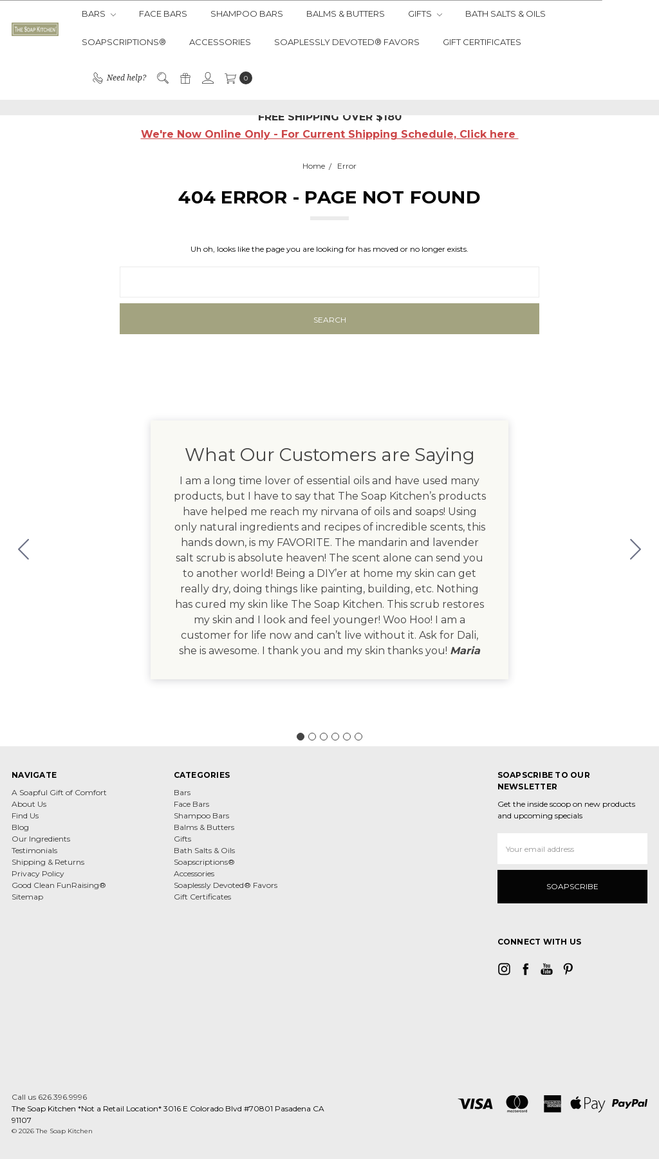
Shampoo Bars (246, 13)
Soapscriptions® (124, 42)
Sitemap (27, 896)
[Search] (162, 77)
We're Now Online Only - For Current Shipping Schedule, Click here (330, 134)
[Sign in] (207, 77)
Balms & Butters (345, 13)
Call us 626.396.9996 (49, 1097)
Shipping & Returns (48, 862)
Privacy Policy (38, 873)
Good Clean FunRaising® (59, 885)
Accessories (220, 42)
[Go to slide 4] (335, 736)
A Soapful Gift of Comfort (59, 792)
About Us (29, 804)
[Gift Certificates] (184, 77)
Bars (99, 13)
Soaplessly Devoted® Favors (347, 42)
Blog (20, 827)
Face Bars (163, 13)
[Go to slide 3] (324, 736)
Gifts (425, 13)
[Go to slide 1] (300, 736)
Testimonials (34, 850)
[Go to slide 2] (636, 550)
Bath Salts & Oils (505, 13)
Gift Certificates (482, 42)
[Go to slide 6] (24, 550)
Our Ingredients (41, 838)
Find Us (25, 815)
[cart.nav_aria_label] (235, 78)
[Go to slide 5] (347, 736)
